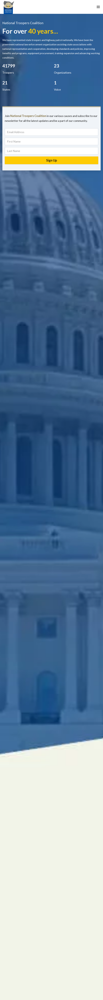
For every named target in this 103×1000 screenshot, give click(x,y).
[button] (98, 6)
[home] (8, 7)
